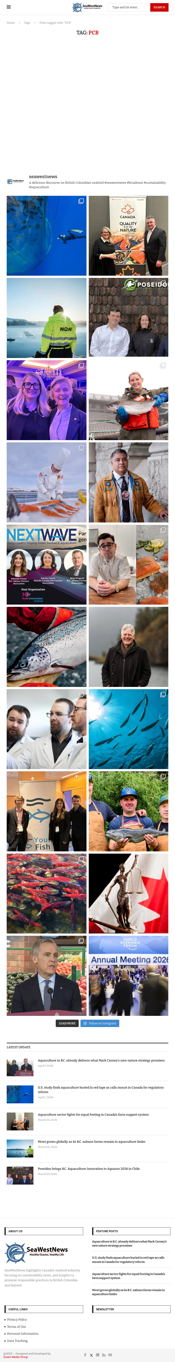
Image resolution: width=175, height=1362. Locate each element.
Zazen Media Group (15, 1357)
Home (11, 22)
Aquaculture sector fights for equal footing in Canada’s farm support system (93, 1115)
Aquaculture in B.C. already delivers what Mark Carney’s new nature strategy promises (101, 1060)
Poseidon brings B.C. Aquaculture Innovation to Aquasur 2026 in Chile (89, 1169)
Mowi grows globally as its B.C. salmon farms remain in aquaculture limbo (91, 1142)
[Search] (138, 7)
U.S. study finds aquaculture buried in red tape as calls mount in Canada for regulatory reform (101, 1090)
